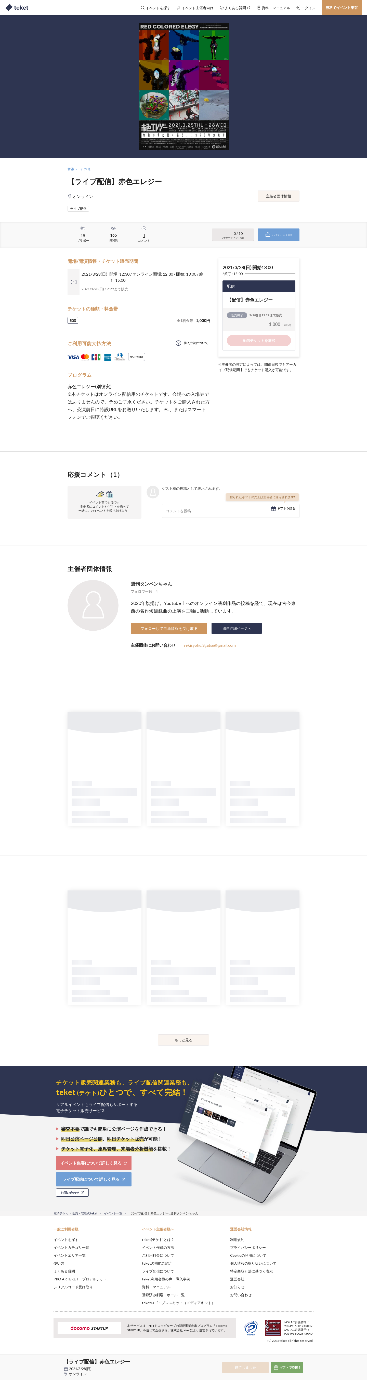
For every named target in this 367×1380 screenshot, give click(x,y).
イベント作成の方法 (158, 1247)
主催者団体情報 (278, 196)
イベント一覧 (113, 1213)
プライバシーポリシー (248, 1247)
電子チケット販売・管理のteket (75, 1213)
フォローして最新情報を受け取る (169, 628)
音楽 (71, 169)
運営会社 (237, 1279)
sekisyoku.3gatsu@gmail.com (210, 645)
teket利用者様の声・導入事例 (166, 1279)
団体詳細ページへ (236, 628)
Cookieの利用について (248, 1255)
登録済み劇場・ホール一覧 (163, 1295)
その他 (85, 169)
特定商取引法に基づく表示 (251, 1271)
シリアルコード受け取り (73, 1287)
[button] (45, 1361)
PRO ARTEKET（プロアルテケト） (82, 1279)
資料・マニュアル (156, 1287)
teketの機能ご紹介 (157, 1263)
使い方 (59, 1263)
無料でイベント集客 (342, 7)
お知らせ (237, 1287)
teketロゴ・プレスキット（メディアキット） (178, 1303)
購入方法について (196, 343)
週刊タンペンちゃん (151, 584)
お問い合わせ (241, 1295)
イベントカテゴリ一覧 (71, 1247)
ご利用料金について (158, 1255)
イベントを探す (66, 1239)
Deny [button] (284, 1355)
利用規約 (237, 1239)
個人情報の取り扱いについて (253, 1263)
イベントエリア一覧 (70, 1255)
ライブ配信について (158, 1271)
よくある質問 (64, 1271)
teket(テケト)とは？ (158, 1239)
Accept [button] (310, 1354)
